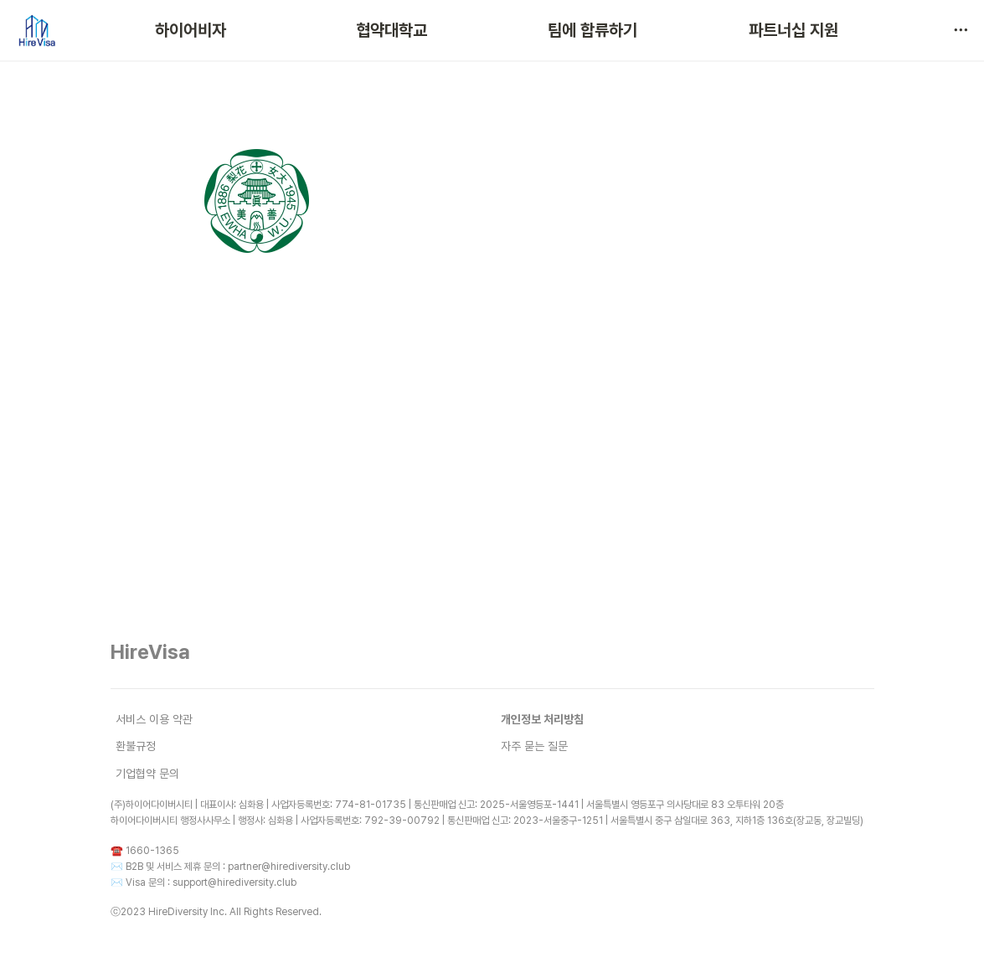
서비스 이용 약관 (154, 719)
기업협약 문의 (147, 773)
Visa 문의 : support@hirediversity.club (211, 882)
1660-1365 (152, 851)
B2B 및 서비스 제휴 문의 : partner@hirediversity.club (238, 866)
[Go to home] (36, 30)
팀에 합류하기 (592, 30)
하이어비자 (190, 30)
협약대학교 (391, 30)
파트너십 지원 (793, 30)
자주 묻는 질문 (534, 746)
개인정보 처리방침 (542, 719)
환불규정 (136, 746)
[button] (960, 30)
